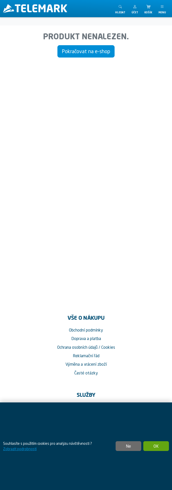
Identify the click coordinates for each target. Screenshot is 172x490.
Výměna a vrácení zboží (86, 364)
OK (156, 446)
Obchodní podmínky (86, 330)
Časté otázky (86, 372)
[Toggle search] (120, 8)
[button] (134, 8)
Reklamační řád (86, 355)
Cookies (108, 347)
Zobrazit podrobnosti (20, 449)
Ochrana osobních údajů (77, 347)
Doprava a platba (86, 338)
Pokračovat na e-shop (86, 51)
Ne (128, 446)
